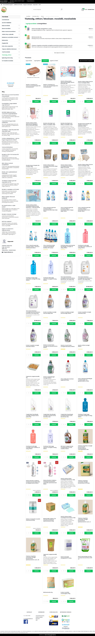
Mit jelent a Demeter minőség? (9, 214)
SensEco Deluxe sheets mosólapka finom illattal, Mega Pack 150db (67, 166)
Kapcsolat (35, 4)
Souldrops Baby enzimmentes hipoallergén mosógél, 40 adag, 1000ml (68, 246)
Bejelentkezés (4, 2)
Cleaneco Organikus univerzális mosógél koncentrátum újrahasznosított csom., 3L (84, 520)
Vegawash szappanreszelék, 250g (50, 555)
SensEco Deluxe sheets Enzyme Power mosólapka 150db (85, 82)
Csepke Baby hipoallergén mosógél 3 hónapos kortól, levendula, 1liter (49, 415)
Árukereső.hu (66, 626)
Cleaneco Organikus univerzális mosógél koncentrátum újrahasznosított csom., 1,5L (32, 558)
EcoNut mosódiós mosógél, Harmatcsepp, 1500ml (67, 313)
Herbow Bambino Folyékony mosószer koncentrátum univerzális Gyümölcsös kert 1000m (50, 482)
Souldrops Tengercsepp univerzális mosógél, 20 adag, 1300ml (85, 415)
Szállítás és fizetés (18, 4)
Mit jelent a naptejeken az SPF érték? (10, 189)
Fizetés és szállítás (39, 617)
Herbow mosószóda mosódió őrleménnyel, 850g (33, 519)
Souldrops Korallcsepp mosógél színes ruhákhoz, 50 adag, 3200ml (85, 246)
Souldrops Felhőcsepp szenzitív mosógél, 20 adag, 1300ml (50, 447)
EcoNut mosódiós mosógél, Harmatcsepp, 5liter (49, 313)
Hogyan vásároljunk (27, 4)
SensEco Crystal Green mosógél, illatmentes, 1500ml (68, 346)
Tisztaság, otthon (35, 16)
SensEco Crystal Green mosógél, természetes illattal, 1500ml (50, 346)
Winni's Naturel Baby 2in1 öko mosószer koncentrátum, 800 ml (85, 558)
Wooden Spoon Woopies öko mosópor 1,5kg (32, 166)
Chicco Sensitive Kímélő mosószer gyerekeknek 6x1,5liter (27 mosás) (49, 246)
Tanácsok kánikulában (7, 147)
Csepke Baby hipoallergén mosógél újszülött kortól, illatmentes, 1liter (67, 415)
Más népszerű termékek (59, 52)
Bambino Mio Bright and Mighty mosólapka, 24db (67, 124)
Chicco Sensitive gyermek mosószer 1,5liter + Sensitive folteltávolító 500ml (32, 246)
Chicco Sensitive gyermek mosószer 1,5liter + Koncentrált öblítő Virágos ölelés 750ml (67, 209)
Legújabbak (45, 60)
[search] (61, 10)
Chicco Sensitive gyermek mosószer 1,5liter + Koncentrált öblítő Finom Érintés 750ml (84, 209)
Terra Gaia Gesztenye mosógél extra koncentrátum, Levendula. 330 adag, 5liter (33, 312)
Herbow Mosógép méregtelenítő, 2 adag (66, 557)
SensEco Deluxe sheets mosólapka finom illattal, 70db (68, 517)
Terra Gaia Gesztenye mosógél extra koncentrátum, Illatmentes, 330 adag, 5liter (68, 278)
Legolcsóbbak (29, 60)
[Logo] (9, 9)
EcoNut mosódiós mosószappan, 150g (65, 593)
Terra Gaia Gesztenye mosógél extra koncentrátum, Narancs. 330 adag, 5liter (85, 278)
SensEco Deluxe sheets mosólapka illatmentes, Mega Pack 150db (50, 166)
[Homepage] (1, 5)
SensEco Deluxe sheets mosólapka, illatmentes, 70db (68, 479)
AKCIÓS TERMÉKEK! (4, 1)
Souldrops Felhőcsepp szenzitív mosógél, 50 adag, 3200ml (50, 279)
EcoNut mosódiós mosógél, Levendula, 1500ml (32, 346)
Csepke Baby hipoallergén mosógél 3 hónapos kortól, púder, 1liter (32, 415)
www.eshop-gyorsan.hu (50, 634)
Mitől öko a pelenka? (7, 221)
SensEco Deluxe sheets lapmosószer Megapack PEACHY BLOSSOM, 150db (32, 124)
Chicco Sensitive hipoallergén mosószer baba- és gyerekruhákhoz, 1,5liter (85, 380)
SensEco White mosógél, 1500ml (84, 346)
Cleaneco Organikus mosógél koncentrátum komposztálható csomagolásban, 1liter (85, 447)
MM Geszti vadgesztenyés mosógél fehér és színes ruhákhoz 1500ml (67, 447)
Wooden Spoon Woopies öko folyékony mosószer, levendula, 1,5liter (84, 125)
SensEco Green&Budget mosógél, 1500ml (49, 377)
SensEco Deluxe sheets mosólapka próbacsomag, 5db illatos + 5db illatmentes (33, 206)
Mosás (42, 16)
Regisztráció (11, 2)
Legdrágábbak (37, 60)
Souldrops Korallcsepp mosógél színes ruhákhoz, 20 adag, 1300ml (33, 447)
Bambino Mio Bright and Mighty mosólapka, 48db (49, 124)
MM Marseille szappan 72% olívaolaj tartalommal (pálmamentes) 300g (49, 520)
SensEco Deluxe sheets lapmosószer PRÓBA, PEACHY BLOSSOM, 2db (67, 82)
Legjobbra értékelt (54, 60)
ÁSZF (40, 4)
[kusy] (28, 101)
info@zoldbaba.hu (8, 252)
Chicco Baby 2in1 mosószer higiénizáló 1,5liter (67, 379)
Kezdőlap (28, 16)
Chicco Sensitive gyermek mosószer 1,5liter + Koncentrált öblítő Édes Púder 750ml (50, 209)
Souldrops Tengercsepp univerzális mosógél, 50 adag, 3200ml (33, 279)
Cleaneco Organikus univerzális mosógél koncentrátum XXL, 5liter (84, 482)
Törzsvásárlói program (8, 4)
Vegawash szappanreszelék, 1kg (33, 377)
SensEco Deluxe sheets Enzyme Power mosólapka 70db (85, 165)
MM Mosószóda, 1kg (48, 592)
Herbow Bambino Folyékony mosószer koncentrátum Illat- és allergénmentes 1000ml (33, 482)
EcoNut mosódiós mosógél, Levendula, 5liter (84, 313)
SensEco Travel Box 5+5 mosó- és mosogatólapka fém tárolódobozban (33, 86)
